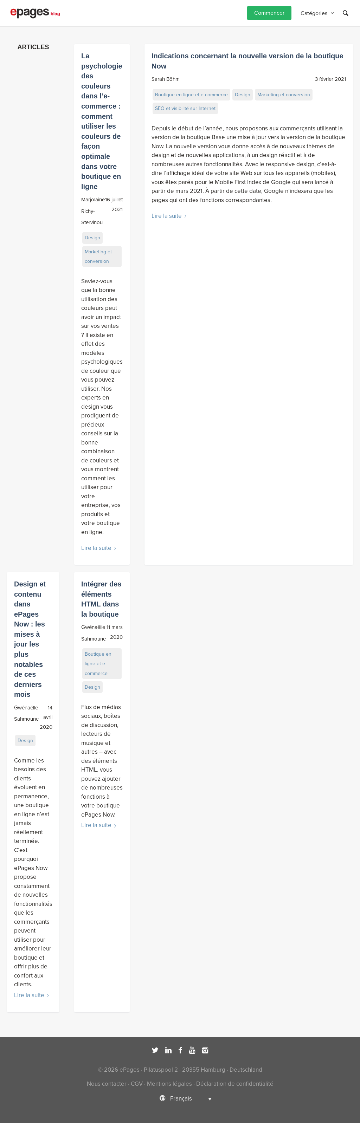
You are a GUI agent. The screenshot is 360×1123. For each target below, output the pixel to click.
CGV (137, 1084)
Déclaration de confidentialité (235, 1084)
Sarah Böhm (166, 79)
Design (92, 238)
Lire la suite (100, 548)
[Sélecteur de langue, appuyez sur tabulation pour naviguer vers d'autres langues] (180, 1098)
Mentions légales (169, 1084)
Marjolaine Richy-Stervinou (93, 211)
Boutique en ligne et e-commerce (191, 95)
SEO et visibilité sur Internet (185, 108)
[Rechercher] (345, 13)
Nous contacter (107, 1084)
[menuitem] (269, 13)
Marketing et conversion (98, 256)
